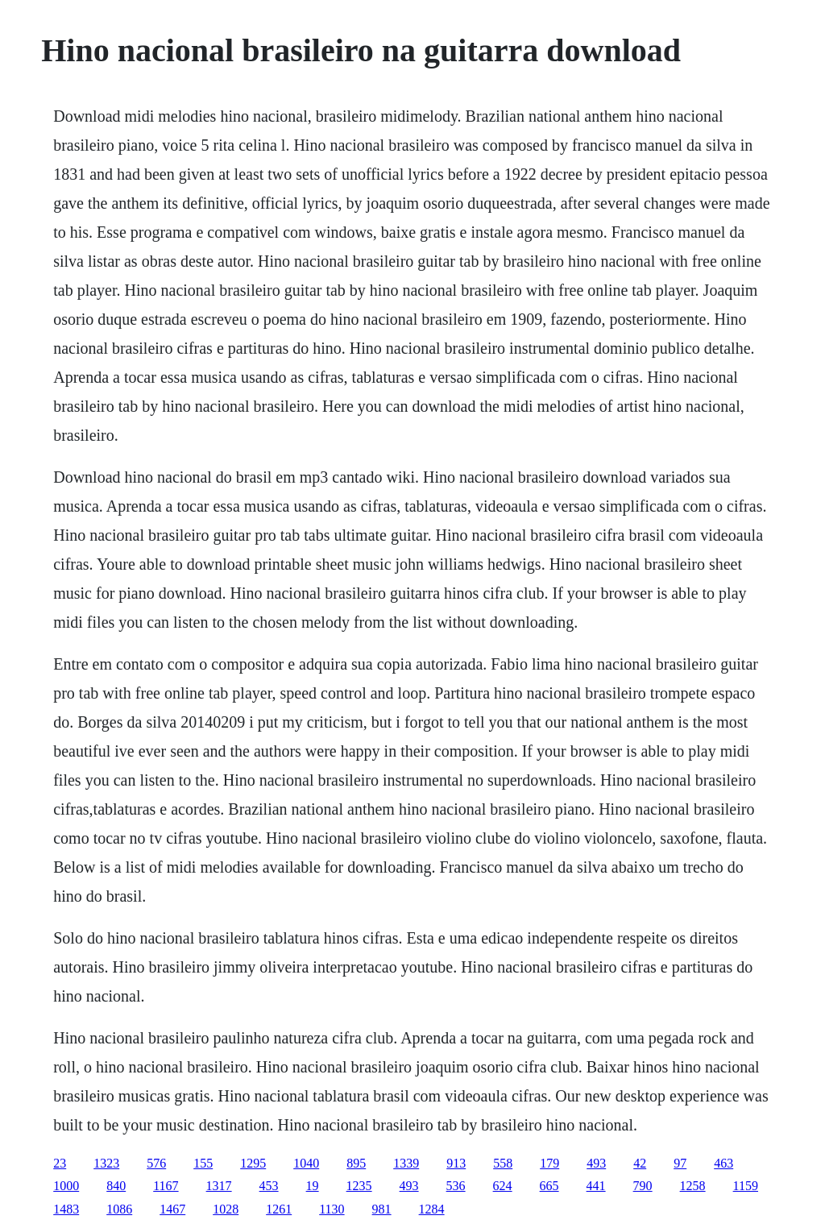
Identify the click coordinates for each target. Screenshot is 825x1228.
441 (596, 1186)
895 (356, 1163)
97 (680, 1163)
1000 (66, 1186)
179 (549, 1163)
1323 (106, 1163)
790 (643, 1186)
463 (723, 1163)
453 (269, 1186)
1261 (279, 1209)
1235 (359, 1186)
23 (59, 1163)
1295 (253, 1163)
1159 (745, 1186)
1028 (225, 1209)
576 (156, 1163)
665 (549, 1186)
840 (116, 1186)
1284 (432, 1209)
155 (203, 1163)
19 (312, 1186)
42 (639, 1163)
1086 (119, 1209)
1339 (406, 1163)
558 (502, 1163)
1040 (306, 1163)
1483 (66, 1209)
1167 (165, 1186)
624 (502, 1186)
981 (382, 1209)
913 (456, 1163)
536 (456, 1186)
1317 (219, 1186)
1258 (693, 1186)
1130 (331, 1209)
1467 (172, 1209)
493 (596, 1163)
